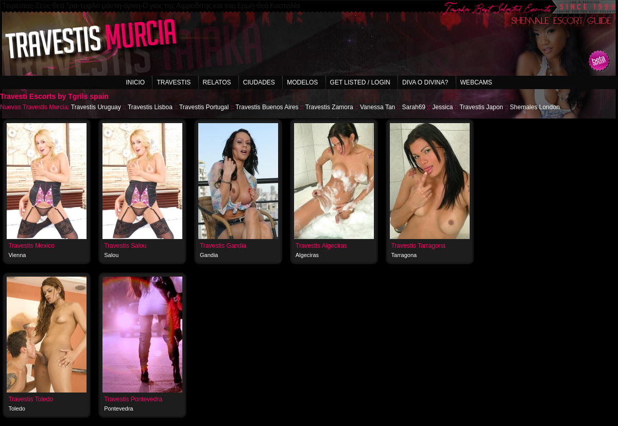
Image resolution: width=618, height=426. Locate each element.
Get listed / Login (360, 82)
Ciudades (259, 82)
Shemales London (535, 107)
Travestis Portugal (204, 107)
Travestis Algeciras (321, 245)
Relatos (217, 82)
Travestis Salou (125, 245)
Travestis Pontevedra (133, 399)
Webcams (476, 82)
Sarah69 (413, 107)
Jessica (442, 107)
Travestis (174, 82)
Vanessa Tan (377, 107)
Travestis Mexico (31, 245)
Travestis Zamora (329, 107)
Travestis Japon (481, 107)
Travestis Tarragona (418, 245)
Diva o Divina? (425, 82)
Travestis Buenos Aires (266, 107)
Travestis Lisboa (150, 107)
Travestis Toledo (30, 399)
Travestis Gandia (223, 245)
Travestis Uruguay (96, 107)
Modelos (302, 82)
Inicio (135, 82)
